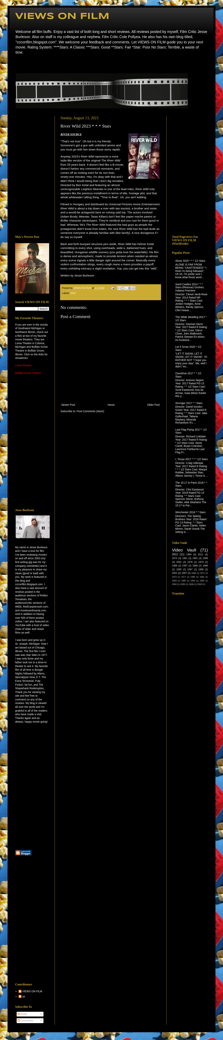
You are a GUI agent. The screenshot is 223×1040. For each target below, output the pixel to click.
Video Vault (184, 550)
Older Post (153, 404)
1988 (195, 565)
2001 (174, 573)
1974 (174, 558)
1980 (192, 577)
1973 (174, 577)
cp (23, 996)
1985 (183, 581)
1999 (205, 558)
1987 (184, 565)
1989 (205, 565)
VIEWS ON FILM (62, 16)
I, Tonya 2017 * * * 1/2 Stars (191, 459)
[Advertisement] (32, 172)
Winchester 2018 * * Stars (190, 512)
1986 (174, 565)
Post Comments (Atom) (90, 411)
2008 (191, 584)
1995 (179, 569)
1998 (201, 569)
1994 (192, 581)
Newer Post (68, 404)
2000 (174, 584)
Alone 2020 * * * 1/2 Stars (190, 260)
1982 (202, 577)
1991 (195, 558)
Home (16, 63)
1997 (190, 569)
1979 (201, 562)
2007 (184, 573)
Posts (22, 1014)
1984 (188, 554)
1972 (202, 573)
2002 (179, 562)
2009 (199, 584)
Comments (25, 1020)
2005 (182, 584)
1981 (184, 558)
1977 (183, 577)
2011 (200, 554)
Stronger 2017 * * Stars (189, 403)
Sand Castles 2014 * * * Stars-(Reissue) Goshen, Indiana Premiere (189, 287)
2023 (73, 293)
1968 (193, 573)
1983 (174, 581)
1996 (202, 581)
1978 (190, 562)
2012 (175, 554)
